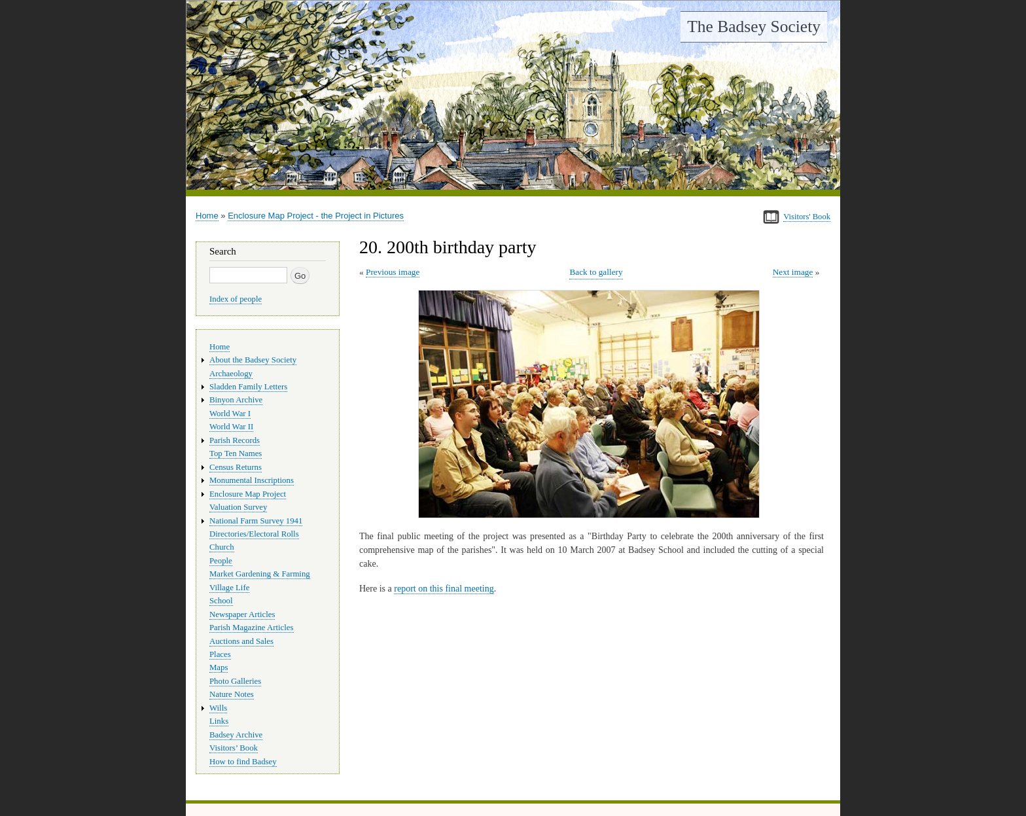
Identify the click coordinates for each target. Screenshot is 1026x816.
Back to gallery (595, 272)
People (220, 560)
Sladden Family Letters (248, 386)
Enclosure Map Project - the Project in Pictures (316, 216)
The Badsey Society (754, 26)
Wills (218, 708)
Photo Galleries (235, 681)
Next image (793, 272)
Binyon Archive (235, 399)
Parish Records (234, 440)
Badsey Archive (235, 734)
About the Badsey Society (252, 359)
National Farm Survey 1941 (255, 520)
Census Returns (235, 467)
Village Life (229, 587)
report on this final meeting (443, 589)
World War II (231, 426)
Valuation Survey (238, 507)
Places (220, 654)
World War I (230, 413)
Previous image (392, 272)
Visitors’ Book (233, 748)
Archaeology (231, 373)
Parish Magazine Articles (251, 627)
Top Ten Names (235, 453)
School (221, 600)
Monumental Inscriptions (251, 480)
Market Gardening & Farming (259, 573)
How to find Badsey (243, 761)
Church (221, 547)
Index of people (235, 299)
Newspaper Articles (242, 614)
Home (207, 216)
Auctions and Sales (241, 641)
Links (218, 721)
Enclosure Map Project (247, 494)
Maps (218, 667)
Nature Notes (231, 694)
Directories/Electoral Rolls (254, 534)
